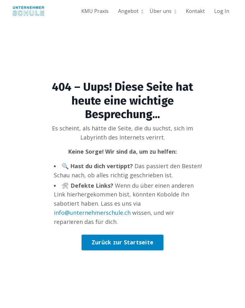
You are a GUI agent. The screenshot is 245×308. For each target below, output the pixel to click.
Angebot (130, 11)
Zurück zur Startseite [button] (122, 242)
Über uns (163, 11)
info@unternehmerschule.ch (92, 212)
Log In (221, 11)
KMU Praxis (95, 11)
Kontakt (195, 11)
